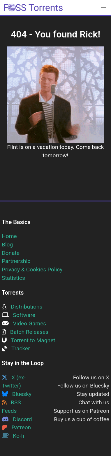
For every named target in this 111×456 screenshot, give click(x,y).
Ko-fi (13, 435)
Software (18, 315)
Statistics (13, 278)
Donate (11, 253)
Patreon (16, 427)
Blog (7, 244)
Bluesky (16, 394)
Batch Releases (25, 332)
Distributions (22, 306)
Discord (17, 419)
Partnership (16, 261)
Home (9, 236)
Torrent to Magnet (28, 340)
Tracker (16, 348)
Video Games (24, 323)
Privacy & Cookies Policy (32, 269)
